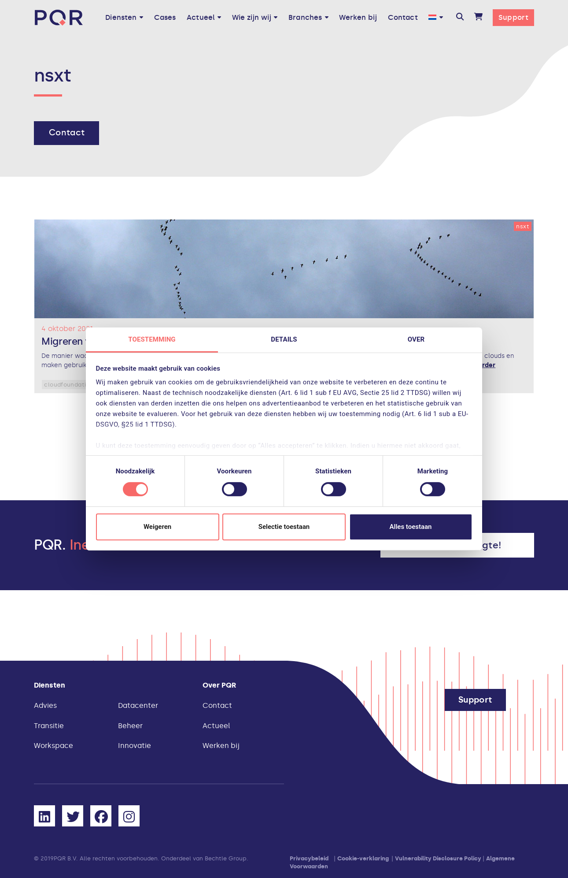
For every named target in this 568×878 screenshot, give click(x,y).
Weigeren (157, 527)
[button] (460, 17)
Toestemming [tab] (151, 339)
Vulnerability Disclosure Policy (438, 858)
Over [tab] (416, 339)
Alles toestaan (411, 527)
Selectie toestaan (284, 527)
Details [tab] (284, 339)
